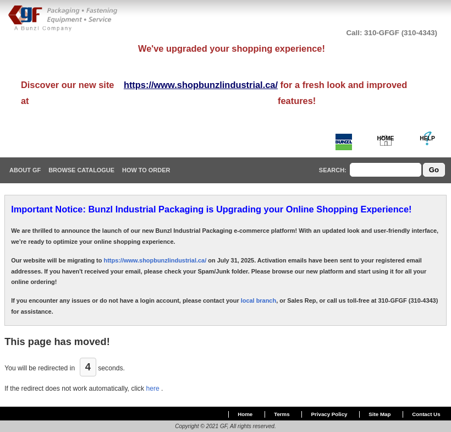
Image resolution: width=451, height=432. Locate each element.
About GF (25, 170)
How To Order (146, 170)
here (153, 388)
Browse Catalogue (81, 170)
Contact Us (426, 414)
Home (245, 414)
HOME (385, 138)
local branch (258, 300)
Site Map (380, 414)
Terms (281, 414)
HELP (427, 138)
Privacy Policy (329, 414)
